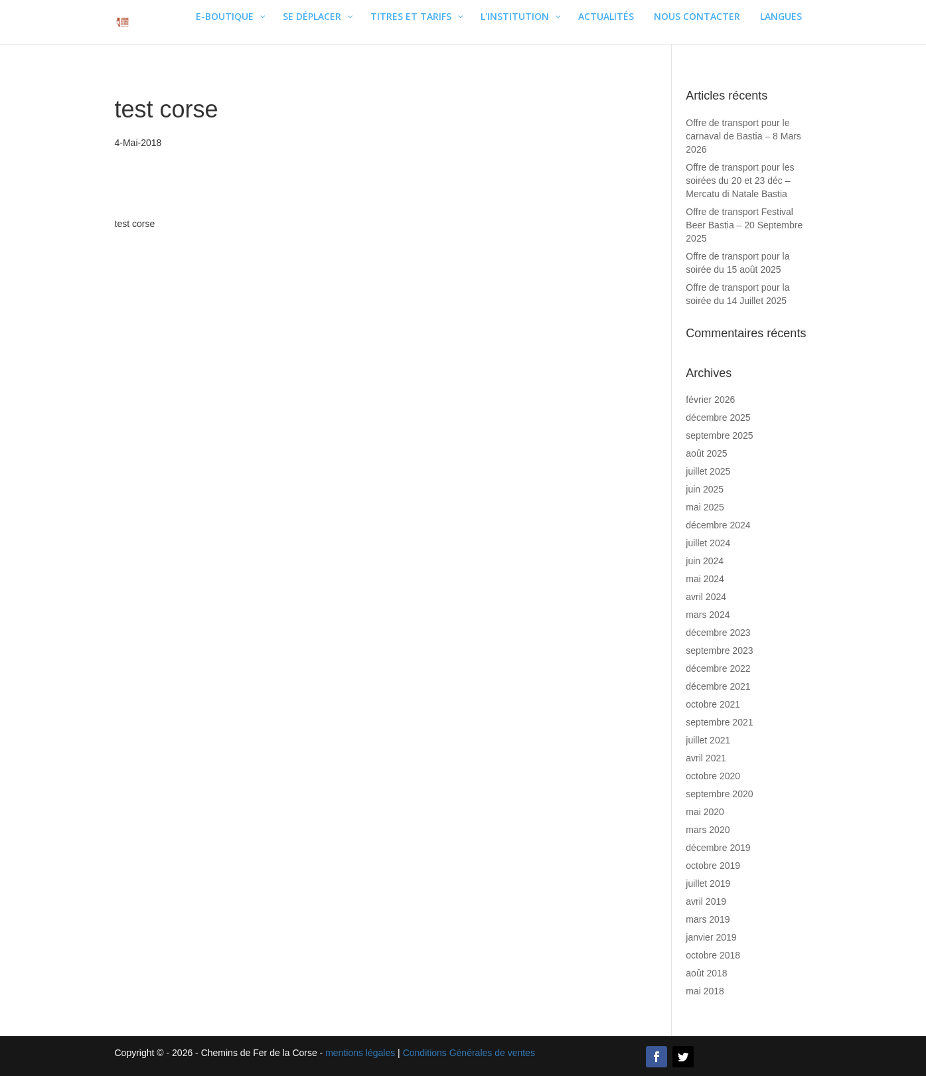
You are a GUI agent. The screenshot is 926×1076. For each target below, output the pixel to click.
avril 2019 (706, 901)
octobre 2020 (713, 776)
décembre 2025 (718, 417)
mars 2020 (708, 829)
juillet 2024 (708, 543)
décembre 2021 (718, 686)
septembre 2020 (719, 794)
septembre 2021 (719, 722)
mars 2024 (708, 614)
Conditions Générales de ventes (469, 1052)
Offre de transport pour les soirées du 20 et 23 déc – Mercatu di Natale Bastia (740, 180)
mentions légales (360, 1052)
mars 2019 (708, 919)
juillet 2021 (708, 740)
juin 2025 (705, 489)
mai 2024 (705, 579)
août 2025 (706, 453)
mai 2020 (705, 812)
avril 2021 (706, 758)
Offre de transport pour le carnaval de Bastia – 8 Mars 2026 (743, 136)
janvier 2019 (711, 937)
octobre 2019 (713, 865)
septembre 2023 (719, 650)
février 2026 (710, 399)
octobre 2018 (713, 955)
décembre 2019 (718, 847)
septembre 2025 (719, 435)
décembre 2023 (718, 632)
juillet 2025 (708, 471)
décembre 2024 (718, 525)
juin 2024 (705, 561)
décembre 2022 (718, 668)
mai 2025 (705, 507)
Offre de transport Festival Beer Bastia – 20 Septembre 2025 (744, 225)
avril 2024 (706, 596)
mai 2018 (705, 991)
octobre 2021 (713, 704)
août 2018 (706, 973)
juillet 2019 (708, 883)
